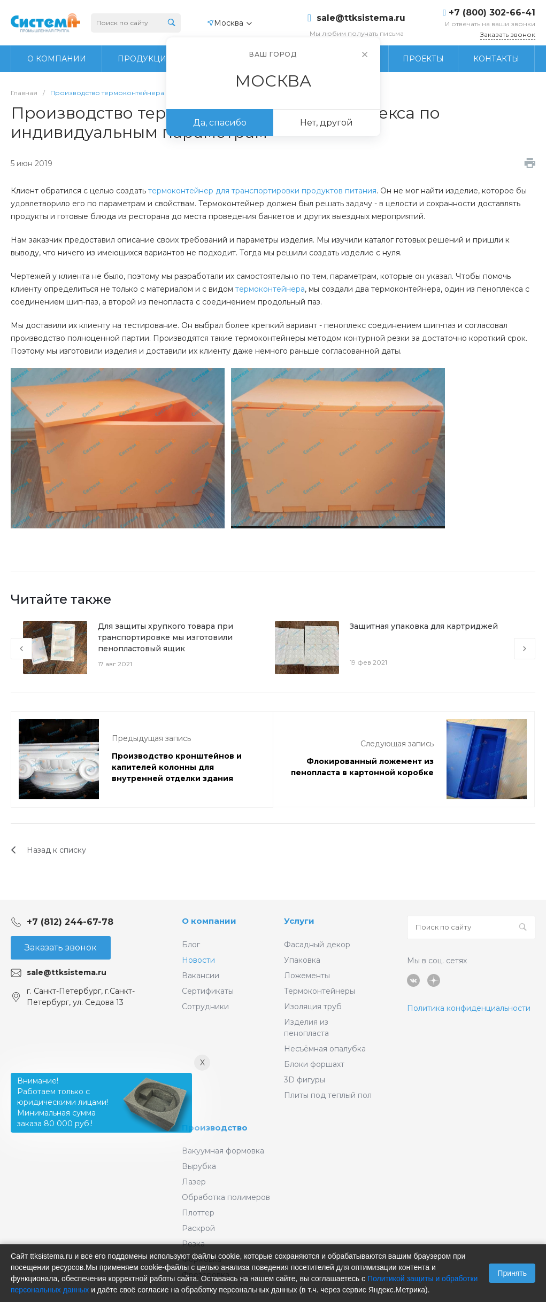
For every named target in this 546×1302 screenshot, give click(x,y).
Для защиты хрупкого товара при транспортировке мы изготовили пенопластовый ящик (165, 637)
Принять (512, 1273)
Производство (215, 1127)
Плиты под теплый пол (328, 1095)
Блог (191, 944)
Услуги (299, 921)
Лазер (194, 1182)
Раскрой (198, 1228)
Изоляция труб (313, 1006)
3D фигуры (304, 1080)
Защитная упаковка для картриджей (424, 626)
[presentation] (21, 648)
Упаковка (302, 960)
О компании (209, 921)
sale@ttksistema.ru (361, 18)
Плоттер (198, 1213)
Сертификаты (208, 991)
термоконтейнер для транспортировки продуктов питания (262, 191)
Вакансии (200, 975)
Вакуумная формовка (223, 1151)
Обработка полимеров (226, 1197)
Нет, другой (326, 123)
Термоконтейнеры (319, 991)
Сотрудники (205, 1006)
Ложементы (307, 975)
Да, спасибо (220, 123)
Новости (198, 960)
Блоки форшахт (314, 1064)
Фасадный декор (317, 944)
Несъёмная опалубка (325, 1049)
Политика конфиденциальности (468, 1008)
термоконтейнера (270, 289)
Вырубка (199, 1166)
